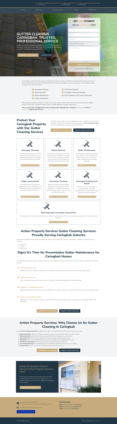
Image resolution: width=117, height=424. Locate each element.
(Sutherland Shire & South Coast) (89, 3)
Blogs (76, 10)
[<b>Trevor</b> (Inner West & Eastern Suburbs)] (36, 4)
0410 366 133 (78, 403)
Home (23, 10)
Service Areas (58, 9)
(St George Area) (69, 3)
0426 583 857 (75, 407)
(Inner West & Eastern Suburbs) (48, 3)
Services (39, 9)
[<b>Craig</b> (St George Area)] (61, 4)
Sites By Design (96, 420)
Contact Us (92, 10)
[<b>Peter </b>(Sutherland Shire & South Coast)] (77, 4)
